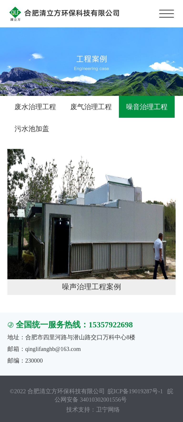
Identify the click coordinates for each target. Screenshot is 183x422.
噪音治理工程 (147, 107)
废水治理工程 (35, 107)
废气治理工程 (91, 107)
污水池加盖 (32, 128)
